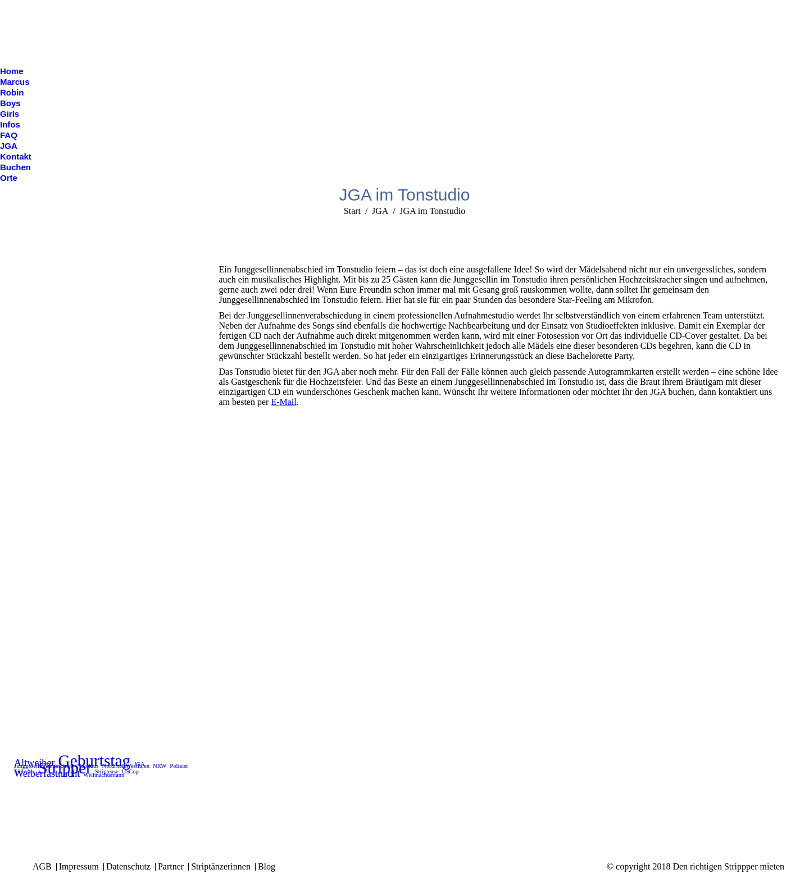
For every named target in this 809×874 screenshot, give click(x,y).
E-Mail (283, 402)
